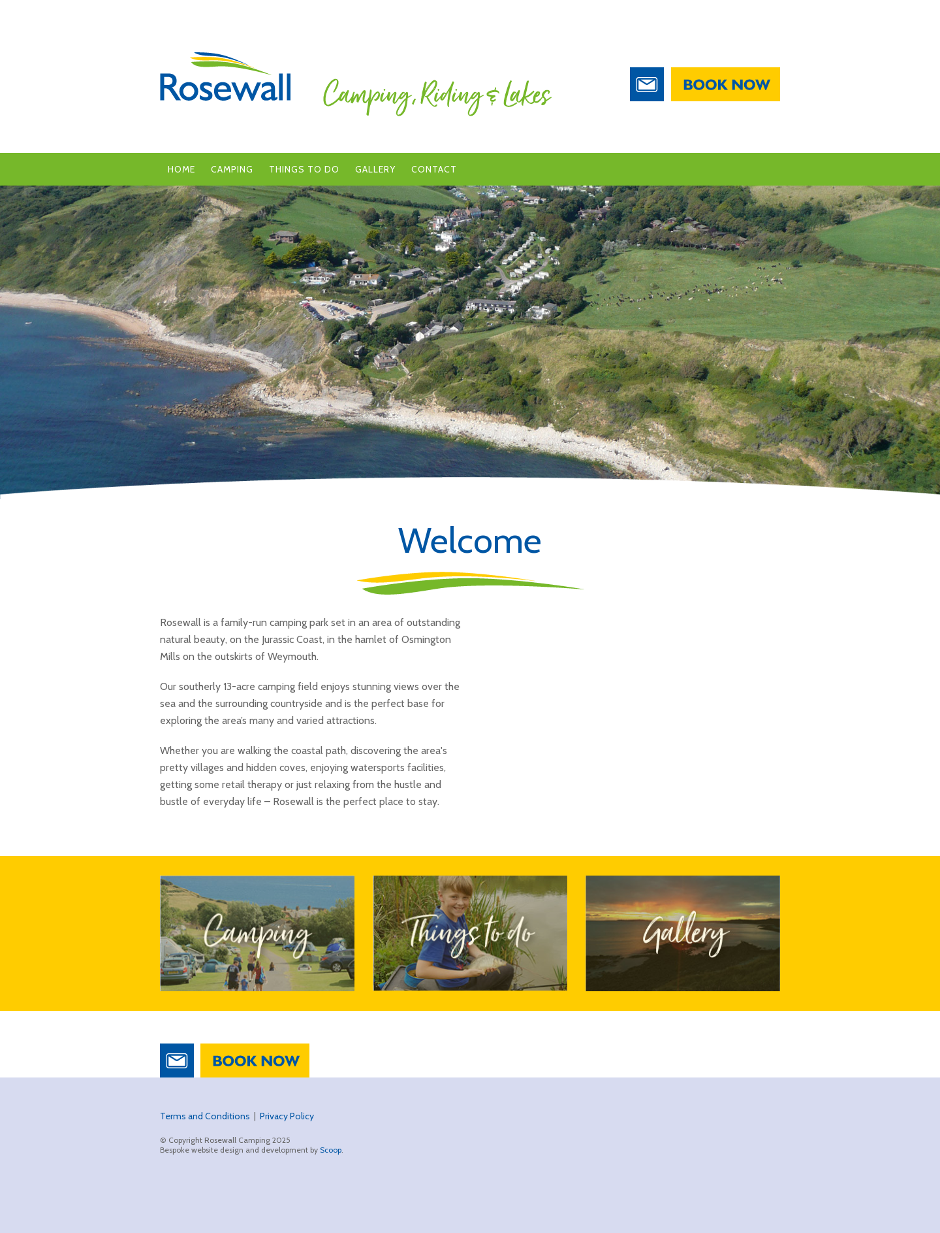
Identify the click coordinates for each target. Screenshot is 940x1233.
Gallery (375, 169)
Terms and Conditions (205, 1116)
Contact (434, 169)
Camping (232, 169)
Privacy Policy (287, 1116)
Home (181, 169)
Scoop (330, 1150)
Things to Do (304, 169)
